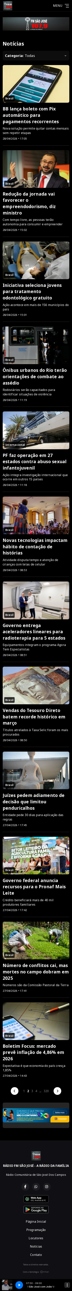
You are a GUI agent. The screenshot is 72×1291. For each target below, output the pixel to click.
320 (46, 1091)
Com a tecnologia (36, 1272)
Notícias (36, 1246)
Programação (36, 1230)
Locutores (36, 1238)
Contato (36, 1255)
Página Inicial (36, 1221)
